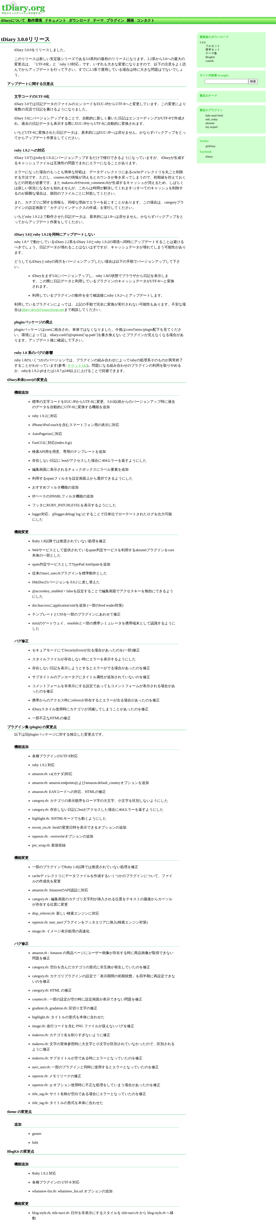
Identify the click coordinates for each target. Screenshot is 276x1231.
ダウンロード (79, 20)
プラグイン (115, 20)
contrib (209, 60)
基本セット (212, 49)
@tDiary (210, 146)
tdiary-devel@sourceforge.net (42, 310)
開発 (130, 20)
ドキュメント (55, 20)
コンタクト (146, 20)
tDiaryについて (13, 20)
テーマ (98, 20)
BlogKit (210, 57)
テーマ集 (211, 53)
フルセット (212, 46)
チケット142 (77, 365)
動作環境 (35, 20)
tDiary (209, 156)
